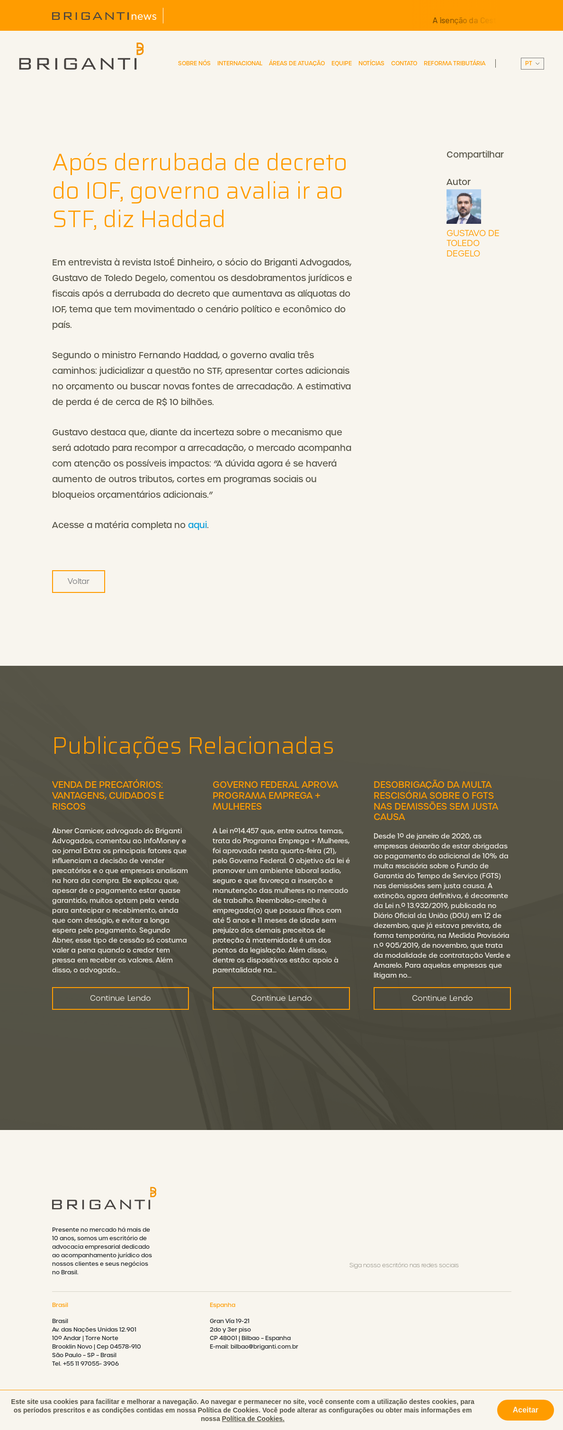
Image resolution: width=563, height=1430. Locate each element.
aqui (197, 525)
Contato (404, 63)
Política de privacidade (287, 1416)
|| (532, 64)
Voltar (78, 581)
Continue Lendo (120, 1045)
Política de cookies (402, 1416)
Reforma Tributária (454, 63)
